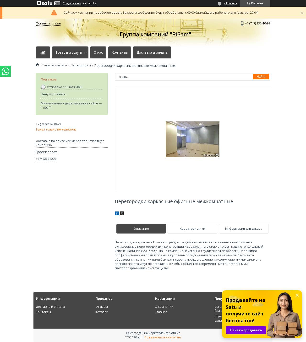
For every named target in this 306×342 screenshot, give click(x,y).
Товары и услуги (68, 52)
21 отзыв (230, 3)
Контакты (120, 52)
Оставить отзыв (48, 23)
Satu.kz (174, 333)
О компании (164, 306)
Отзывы (101, 306)
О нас (98, 52)
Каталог (101, 312)
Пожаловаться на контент (163, 337)
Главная (161, 312)
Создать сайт (72, 3)
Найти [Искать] (261, 76)
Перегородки (81, 65)
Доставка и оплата (152, 52)
